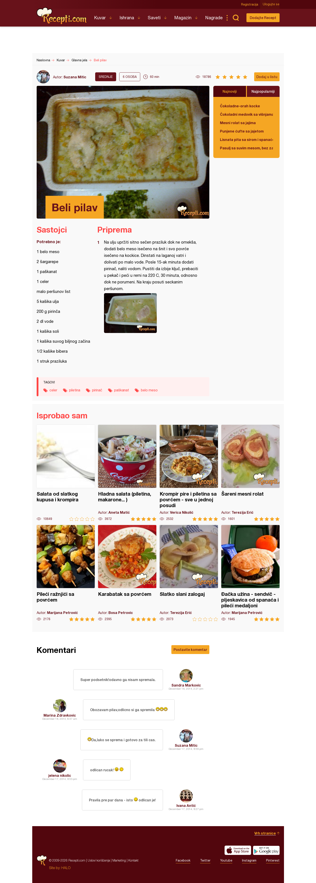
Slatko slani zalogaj (189, 573)
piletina (74, 390)
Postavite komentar (190, 649)
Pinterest (273, 860)
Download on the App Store (238, 850)
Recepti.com (62, 16)
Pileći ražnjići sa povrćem (66, 573)
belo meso (149, 390)
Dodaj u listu (266, 77)
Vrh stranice (265, 833)
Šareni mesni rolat (250, 473)
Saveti (154, 17)
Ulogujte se (271, 4)
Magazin (182, 17)
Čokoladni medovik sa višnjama (246, 114)
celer (53, 390)
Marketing (119, 860)
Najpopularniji (263, 91)
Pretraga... (236, 18)
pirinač (97, 390)
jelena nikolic (59, 775)
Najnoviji (230, 91)
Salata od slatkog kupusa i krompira (66, 473)
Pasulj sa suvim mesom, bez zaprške (246, 148)
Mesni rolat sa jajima (238, 123)
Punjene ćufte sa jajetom (242, 131)
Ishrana (126, 17)
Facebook (183, 860)
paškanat (121, 390)
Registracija (249, 4)
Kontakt (133, 860)
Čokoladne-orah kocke (240, 106)
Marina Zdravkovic (60, 715)
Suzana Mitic (74, 77)
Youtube (226, 860)
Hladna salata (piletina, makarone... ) (127, 473)
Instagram (249, 860)
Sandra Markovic (186, 685)
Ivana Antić (186, 805)
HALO (65, 868)
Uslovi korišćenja (99, 860)
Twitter (205, 860)
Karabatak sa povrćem (127, 573)
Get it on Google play (266, 850)
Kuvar (100, 17)
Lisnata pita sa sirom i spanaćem (246, 139)
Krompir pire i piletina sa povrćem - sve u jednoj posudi (189, 473)
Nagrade (214, 17)
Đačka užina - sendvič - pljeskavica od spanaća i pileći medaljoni (250, 573)
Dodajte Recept (263, 17)
